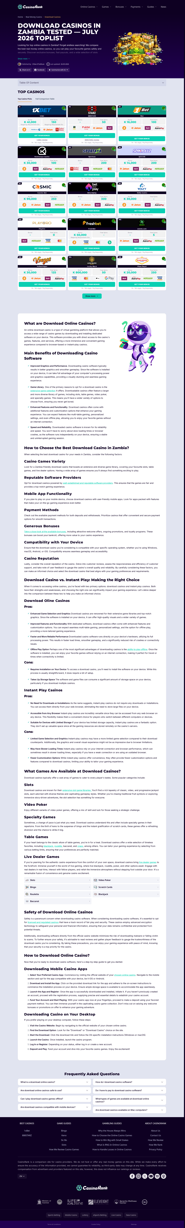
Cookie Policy (95, 1224)
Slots (64, 1144)
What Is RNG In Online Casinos (112, 1144)
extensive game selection (43, 390)
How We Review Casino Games (64, 1149)
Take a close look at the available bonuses (45, 531)
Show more (92, 296)
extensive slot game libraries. (77, 790)
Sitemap (134, 1224)
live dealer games (147, 862)
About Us (155, 1130)
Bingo (64, 1130)
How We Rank (155, 1144)
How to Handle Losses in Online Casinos (112, 1149)
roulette (58, 846)
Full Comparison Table (45, 100)
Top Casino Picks (25, 100)
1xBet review (42, 140)
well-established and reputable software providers (88, 483)
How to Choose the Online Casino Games (112, 1135)
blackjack (48, 846)
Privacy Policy (155, 1149)
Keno (64, 1135)
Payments (135, 6)
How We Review (155, 1140)
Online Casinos (87, 6)
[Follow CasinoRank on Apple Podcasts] (163, 1176)
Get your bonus (42, 135)
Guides (150, 6)
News (163, 6)
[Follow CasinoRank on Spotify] (157, 1176)
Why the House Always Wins (112, 1130)
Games (105, 6)
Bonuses (119, 6)
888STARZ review (92, 140)
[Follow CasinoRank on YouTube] (151, 1176)
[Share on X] (25, 70)
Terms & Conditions (54, 1224)
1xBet (27, 1130)
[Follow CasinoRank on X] (144, 1176)
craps (80, 846)
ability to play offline (137, 649)
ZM (22, 1176)
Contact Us (155, 1135)
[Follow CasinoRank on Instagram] (138, 1176)
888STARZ (27, 1135)
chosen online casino (124, 975)
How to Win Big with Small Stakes (112, 1140)
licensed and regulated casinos (43, 922)
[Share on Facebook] (39, 70)
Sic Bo (64, 1140)
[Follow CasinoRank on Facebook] (132, 1176)
